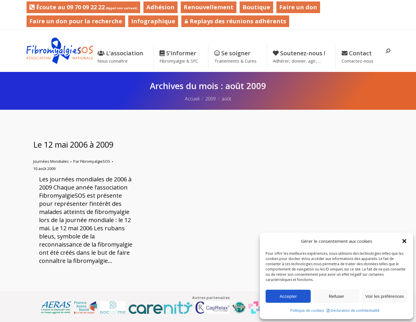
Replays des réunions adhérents (235, 21)
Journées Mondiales (51, 161)
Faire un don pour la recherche (75, 21)
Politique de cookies (307, 310)
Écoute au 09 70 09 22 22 (83, 7)
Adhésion (160, 7)
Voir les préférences (384, 296)
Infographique (153, 21)
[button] (404, 241)
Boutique (256, 7)
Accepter (288, 296)
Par (91, 161)
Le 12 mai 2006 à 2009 (73, 144)
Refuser (336, 296)
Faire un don (298, 7)
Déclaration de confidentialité (355, 310)
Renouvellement (209, 7)
